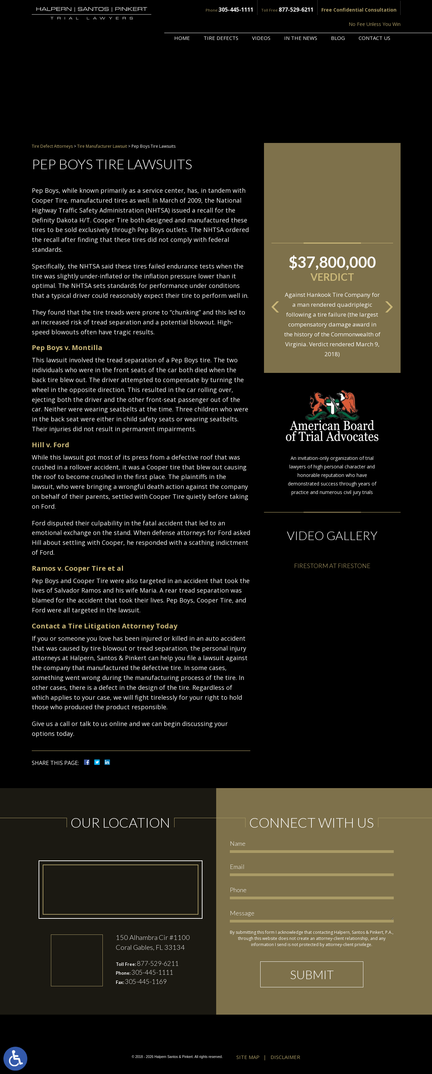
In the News (300, 19)
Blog (338, 19)
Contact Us (374, 19)
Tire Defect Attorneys (52, 146)
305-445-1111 (185, 9)
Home (182, 19)
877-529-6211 (242, 9)
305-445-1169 (148, 983)
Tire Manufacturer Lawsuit (102, 146)
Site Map (248, 1057)
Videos (261, 19)
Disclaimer (285, 1057)
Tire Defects (221, 19)
